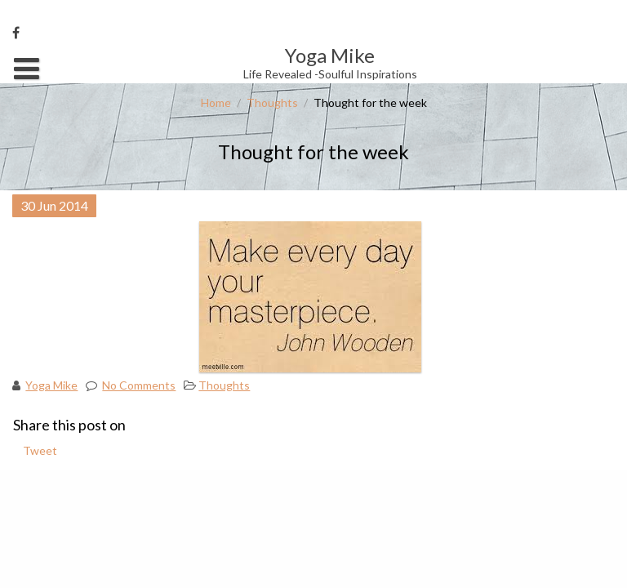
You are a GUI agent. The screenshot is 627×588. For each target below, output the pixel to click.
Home (216, 102)
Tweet (40, 450)
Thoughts (272, 102)
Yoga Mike (51, 385)
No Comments (139, 385)
